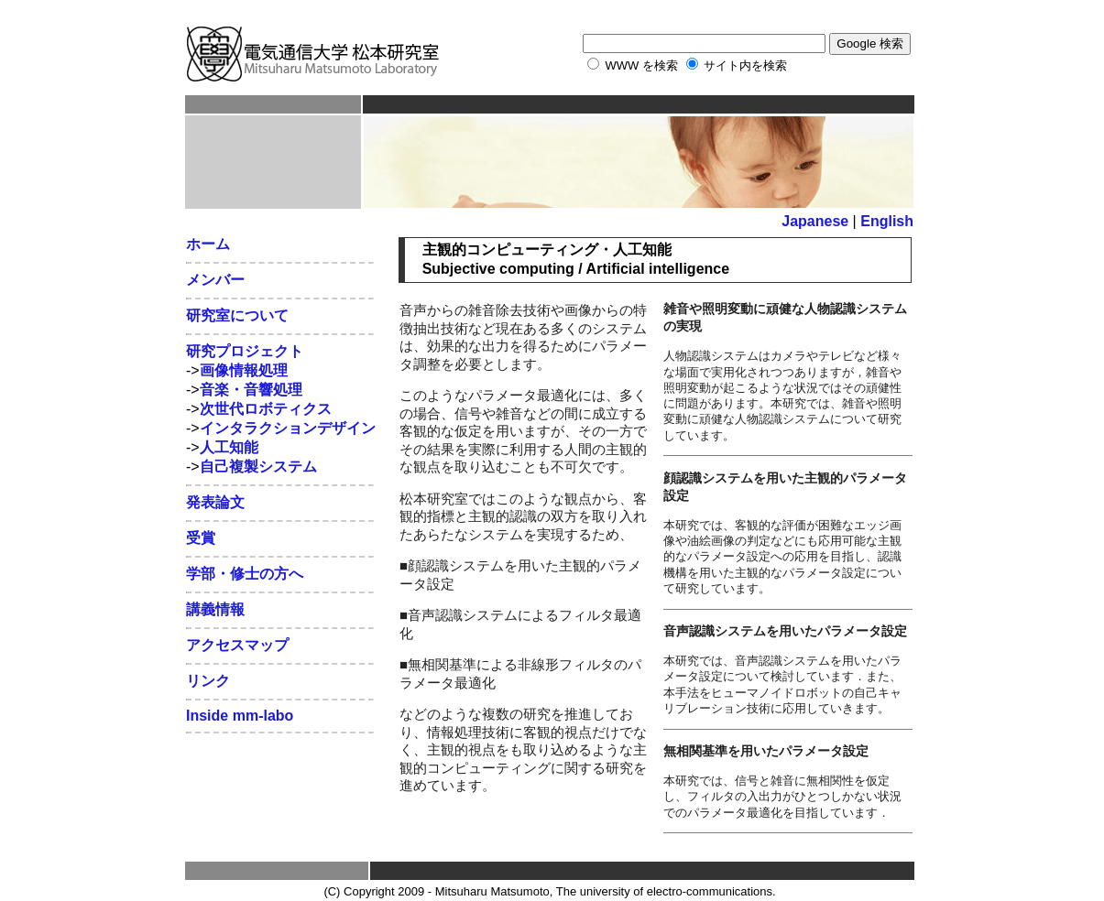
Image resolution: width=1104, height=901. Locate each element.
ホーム (208, 244)
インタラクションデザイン (288, 428)
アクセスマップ (237, 645)
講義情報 (215, 609)
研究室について (237, 315)
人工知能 (229, 447)
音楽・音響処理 (251, 389)
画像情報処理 (244, 370)
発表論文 (215, 502)
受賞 (200, 538)
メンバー (215, 280)
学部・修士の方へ (244, 573)
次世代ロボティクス (266, 409)
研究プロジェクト (244, 351)
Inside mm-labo (239, 715)
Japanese (815, 221)
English (886, 221)
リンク (208, 681)
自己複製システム (258, 466)
